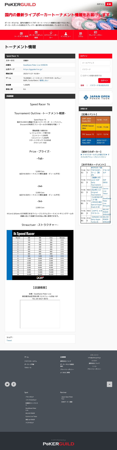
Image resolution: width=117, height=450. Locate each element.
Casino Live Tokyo (105, 191)
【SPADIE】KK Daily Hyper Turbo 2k (96, 219)
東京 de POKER (30, 420)
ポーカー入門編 (29, 364)
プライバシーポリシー (67, 369)
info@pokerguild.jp (94, 358)
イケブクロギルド (31, 400)
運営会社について (65, 361)
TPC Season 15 (88, 134)
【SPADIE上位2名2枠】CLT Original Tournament (96, 191)
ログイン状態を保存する (91, 75)
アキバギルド (30, 397)
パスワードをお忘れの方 (99, 85)
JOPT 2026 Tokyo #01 (86, 141)
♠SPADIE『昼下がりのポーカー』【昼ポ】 (96, 171)
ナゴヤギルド (30, 423)
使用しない (44, 80)
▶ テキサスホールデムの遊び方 (93, 154)
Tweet (9, 340)
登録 (82, 85)
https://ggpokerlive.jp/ (32, 69)
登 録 (109, 4)
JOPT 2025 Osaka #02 (86, 119)
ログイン (100, 4)
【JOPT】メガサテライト (96, 212)
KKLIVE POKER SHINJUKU (107, 212)
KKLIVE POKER (30, 413)
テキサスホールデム (30, 361)
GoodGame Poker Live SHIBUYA (35, 65)
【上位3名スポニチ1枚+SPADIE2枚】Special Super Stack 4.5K (96, 202)
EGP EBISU (105, 181)
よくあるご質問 (65, 372)
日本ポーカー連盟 (66, 402)
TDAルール (27, 367)
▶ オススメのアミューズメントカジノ (95, 155)
